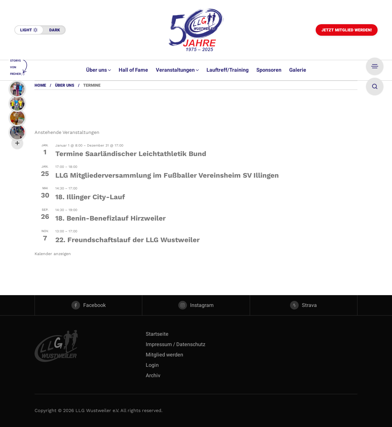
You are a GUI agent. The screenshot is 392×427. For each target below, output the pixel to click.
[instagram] (195, 305)
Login (152, 365)
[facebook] (88, 305)
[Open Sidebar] (374, 66)
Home (40, 85)
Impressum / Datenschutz (175, 344)
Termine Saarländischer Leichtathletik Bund (130, 154)
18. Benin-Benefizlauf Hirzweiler (110, 218)
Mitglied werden (164, 355)
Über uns (64, 85)
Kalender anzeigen (53, 253)
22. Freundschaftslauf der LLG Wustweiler (127, 240)
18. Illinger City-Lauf (90, 197)
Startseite (157, 334)
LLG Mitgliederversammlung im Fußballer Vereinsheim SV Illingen (167, 175)
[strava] (303, 305)
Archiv (153, 375)
